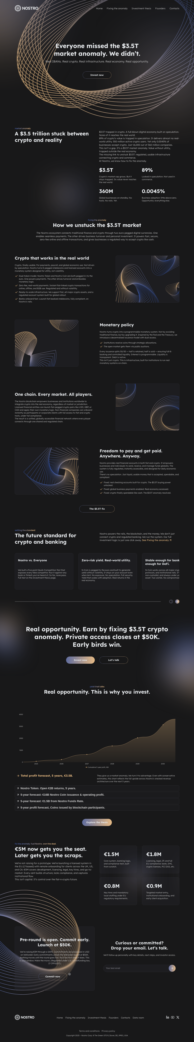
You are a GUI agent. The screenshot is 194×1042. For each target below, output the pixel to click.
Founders (160, 8)
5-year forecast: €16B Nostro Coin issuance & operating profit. (60, 794)
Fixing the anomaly (117, 8)
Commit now (52, 976)
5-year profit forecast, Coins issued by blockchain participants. (60, 807)
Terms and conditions (89, 1031)
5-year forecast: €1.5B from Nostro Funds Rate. (50, 801)
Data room (138, 1017)
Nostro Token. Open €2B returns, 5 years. (46, 788)
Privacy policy (108, 1031)
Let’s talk (113, 660)
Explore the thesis (97, 822)
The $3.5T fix (97, 508)
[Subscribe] (172, 968)
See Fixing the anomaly (157, 540)
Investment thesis (141, 8)
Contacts (174, 8)
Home (99, 8)
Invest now (97, 75)
